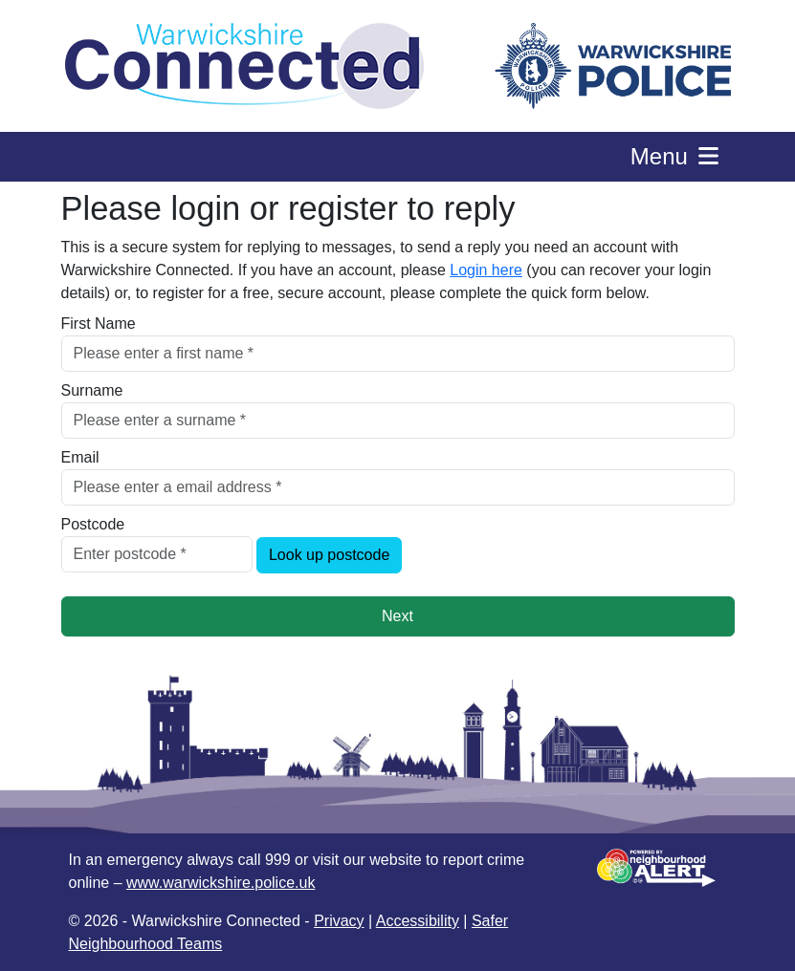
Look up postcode (329, 555)
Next (397, 616)
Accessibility (417, 921)
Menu (676, 156)
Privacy (339, 921)
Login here (486, 270)
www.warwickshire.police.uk (220, 882)
